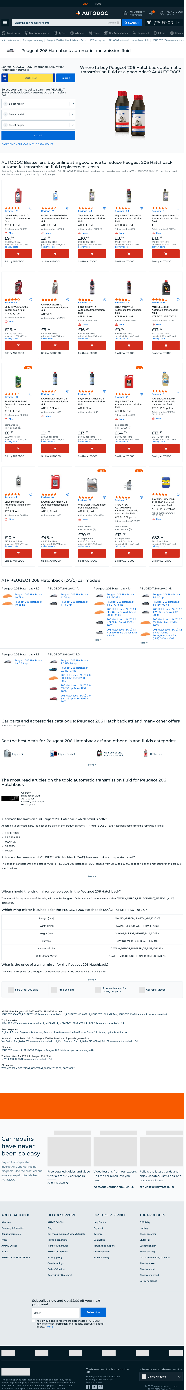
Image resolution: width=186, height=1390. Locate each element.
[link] (164, 22)
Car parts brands (148, 1270)
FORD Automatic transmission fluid (107, 1012)
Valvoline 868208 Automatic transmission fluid (18, 506)
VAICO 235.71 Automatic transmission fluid (92, 508)
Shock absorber (148, 1223)
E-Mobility (145, 1211)
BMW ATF (6, 1012)
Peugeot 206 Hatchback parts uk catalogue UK (70, 1039)
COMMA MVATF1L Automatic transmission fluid (55, 309)
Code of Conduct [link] (56, 1258)
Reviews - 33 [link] (122, 302)
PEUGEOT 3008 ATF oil (78, 1003)
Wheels (79, 33)
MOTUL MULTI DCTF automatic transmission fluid (27, 1048)
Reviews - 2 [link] (11, 302)
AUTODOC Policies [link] (58, 1240)
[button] (134, 13)
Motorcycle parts (39, 33)
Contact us (99, 1228)
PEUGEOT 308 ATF (11, 1003)
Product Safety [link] (101, 1246)
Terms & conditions (57, 1228)
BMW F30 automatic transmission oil (38, 1030)
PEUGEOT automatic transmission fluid (129, 40)
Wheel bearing (147, 1240)
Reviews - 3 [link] (158, 394)
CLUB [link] (98, 3)
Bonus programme (11, 1223)
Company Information (12, 1217)
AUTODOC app (9, 1234)
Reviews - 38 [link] (122, 211)
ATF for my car (97, 40)
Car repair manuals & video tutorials (66, 1223)
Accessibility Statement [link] (60, 1264)
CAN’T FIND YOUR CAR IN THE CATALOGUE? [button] (27, 144)
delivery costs (11, 247)
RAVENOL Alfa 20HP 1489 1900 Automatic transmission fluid (166, 403)
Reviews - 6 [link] (47, 497)
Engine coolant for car (31, 1021)
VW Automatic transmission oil (28, 1012)
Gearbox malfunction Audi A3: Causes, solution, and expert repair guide (32, 798)
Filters (161, 33)
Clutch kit (144, 1228)
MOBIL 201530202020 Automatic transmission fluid (55, 220)
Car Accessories (118, 33)
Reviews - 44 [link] (85, 211)
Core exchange (102, 1240)
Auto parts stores (10, 40)
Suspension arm (148, 1234)
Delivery (98, 1223)
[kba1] (30, 77)
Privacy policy (55, 1246)
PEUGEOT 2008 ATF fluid (104, 1003)
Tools (96, 33)
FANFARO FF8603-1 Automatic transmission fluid (18, 406)
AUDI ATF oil (51, 1012)
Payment (98, 1217)
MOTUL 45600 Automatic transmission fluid (166, 311)
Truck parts (13, 33)
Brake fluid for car (96, 1021)
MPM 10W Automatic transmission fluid (18, 310)
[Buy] (18, 253)
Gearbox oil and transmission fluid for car (64, 1021)
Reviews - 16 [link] (85, 500)
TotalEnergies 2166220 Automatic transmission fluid (92, 220)
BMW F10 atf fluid (91, 1030)
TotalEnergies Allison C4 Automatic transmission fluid (166, 220)
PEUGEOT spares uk (12, 1039)
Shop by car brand (149, 1264)
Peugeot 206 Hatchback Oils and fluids (66, 40)
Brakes (179, 33)
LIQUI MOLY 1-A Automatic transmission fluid (92, 311)
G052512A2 (37, 1057)
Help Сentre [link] (100, 1211)
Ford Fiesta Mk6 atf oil (69, 1030)
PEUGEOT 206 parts (34, 1039)
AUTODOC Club (56, 1211)
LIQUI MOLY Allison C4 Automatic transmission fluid (129, 220)
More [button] (50, 1315)
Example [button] (111, 22)
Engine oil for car (10, 1021)
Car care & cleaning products (155, 1246)
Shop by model (147, 1258)
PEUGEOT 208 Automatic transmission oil (43, 1003)
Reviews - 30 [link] (12, 397)
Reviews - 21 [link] (121, 397)
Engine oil (143, 33)
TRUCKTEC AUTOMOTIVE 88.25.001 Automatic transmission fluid (129, 511)
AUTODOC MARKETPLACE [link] (15, 1246)
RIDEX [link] (4, 1240)
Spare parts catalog (33, 40)
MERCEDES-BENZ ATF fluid (73, 1012)
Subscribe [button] (93, 1301)
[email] (55, 1302)
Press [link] (4, 1228)
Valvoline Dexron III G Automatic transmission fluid (18, 220)
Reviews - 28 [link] (11, 211)
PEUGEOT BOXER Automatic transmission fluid (142, 1003)
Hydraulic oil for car (117, 1021)
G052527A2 (24, 1057)
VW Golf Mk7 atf (9, 1030)
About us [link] (6, 1211)
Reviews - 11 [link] (47, 211)
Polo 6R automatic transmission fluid (120, 1030)
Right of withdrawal (58, 1234)
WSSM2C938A (9, 1057)
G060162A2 (69, 1057)
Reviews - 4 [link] (47, 394)
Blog (50, 1217)
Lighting (144, 1217)
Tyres (62, 33)
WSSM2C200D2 (52, 1057)
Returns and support (104, 1234)
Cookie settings (55, 1252)
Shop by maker (147, 1252)
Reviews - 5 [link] (158, 211)
